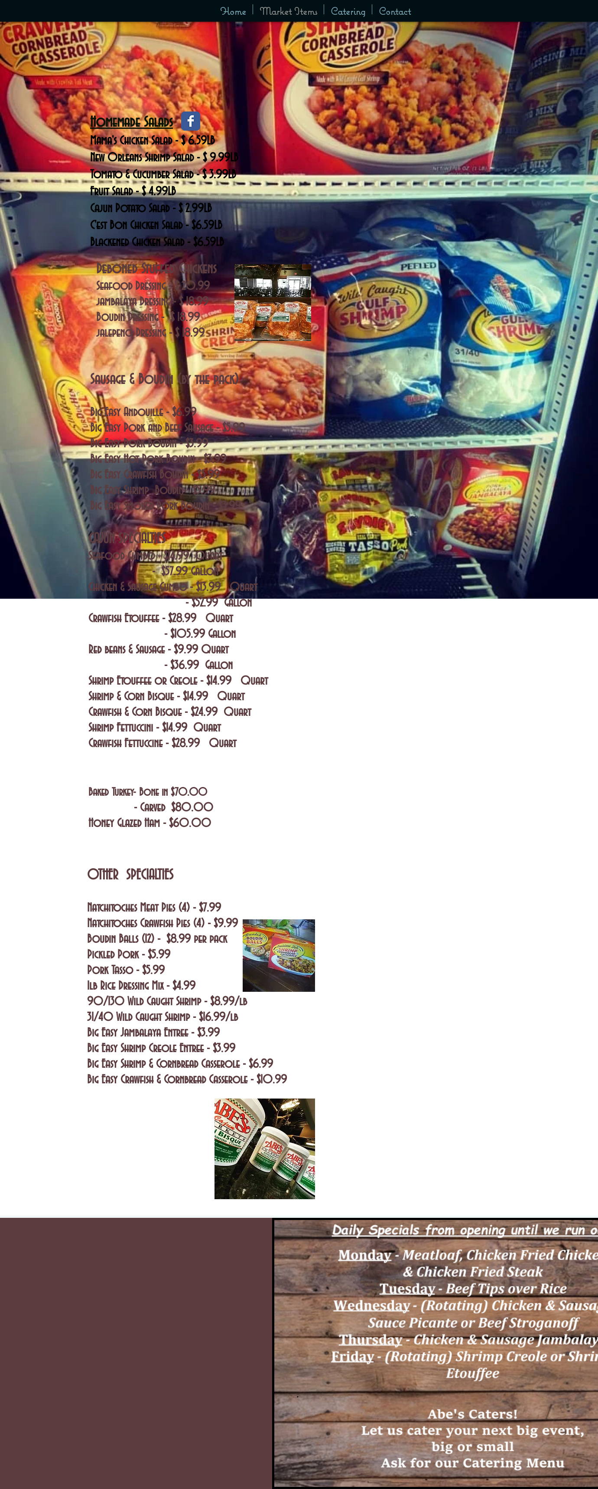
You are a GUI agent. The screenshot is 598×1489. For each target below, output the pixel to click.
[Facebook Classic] (190, 121)
